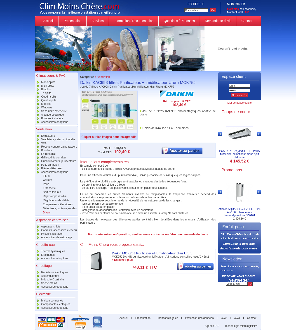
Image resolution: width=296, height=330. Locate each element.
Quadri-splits (45, 96)
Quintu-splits (45, 100)
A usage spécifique (49, 114)
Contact (246, 21)
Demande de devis (218, 21)
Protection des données (199, 318)
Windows (43, 107)
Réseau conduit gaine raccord (56, 146)
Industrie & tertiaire (49, 279)
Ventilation (103, 77)
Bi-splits (43, 89)
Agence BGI (212, 326)
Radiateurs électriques (51, 272)
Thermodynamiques (50, 251)
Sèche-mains (46, 283)
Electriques (45, 254)
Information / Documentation (134, 21)
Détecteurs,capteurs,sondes (60, 208)
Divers (47, 212)
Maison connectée (49, 300)
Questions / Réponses (179, 21)
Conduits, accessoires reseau (56, 230)
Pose (46, 184)
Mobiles (43, 103)
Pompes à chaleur (49, 118)
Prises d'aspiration (49, 233)
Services (97, 21)
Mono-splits (45, 82)
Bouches (43, 150)
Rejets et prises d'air (55, 196)
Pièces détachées (49, 168)
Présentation (72, 21)
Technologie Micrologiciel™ (241, 326)
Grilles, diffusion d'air (50, 157)
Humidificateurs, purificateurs (55, 161)
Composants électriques (52, 304)
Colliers (47, 180)
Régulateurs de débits (56, 200)
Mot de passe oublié (239, 102)
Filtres (46, 175)
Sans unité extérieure (51, 111)
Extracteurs (45, 135)
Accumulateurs (47, 275)
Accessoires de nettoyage (53, 237)
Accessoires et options (51, 122)
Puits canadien (47, 164)
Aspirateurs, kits (47, 226)
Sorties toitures (52, 192)
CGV (224, 318)
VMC (41, 143)
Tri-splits (43, 93)
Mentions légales (168, 318)
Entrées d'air (45, 153)
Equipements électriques (58, 204)
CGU (237, 318)
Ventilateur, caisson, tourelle (55, 139)
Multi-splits (44, 85)
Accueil (48, 21)
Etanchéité (49, 188)
